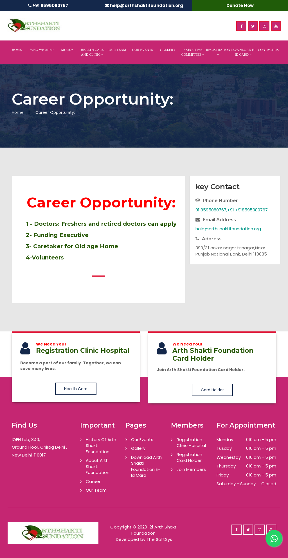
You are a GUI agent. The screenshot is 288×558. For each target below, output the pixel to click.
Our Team (117, 50)
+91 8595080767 (50, 5)
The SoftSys (159, 539)
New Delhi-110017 (29, 455)
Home (17, 50)
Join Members (191, 469)
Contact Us (268, 50)
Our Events (142, 50)
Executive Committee (192, 52)
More (67, 50)
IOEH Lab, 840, (26, 439)
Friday (223, 475)
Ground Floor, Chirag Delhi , (39, 447)
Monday (225, 439)
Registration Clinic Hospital (191, 442)
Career (93, 481)
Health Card (75, 389)
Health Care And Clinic (92, 52)
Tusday (224, 448)
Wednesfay (229, 457)
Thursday (226, 466)
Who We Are (42, 50)
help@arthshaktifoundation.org (146, 5)
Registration (218, 52)
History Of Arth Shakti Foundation (101, 446)
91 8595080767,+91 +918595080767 (231, 210)
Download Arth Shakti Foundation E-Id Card (146, 466)
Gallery (168, 50)
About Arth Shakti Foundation (97, 466)
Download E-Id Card (243, 52)
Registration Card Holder (189, 457)
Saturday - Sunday (236, 484)
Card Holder (212, 390)
